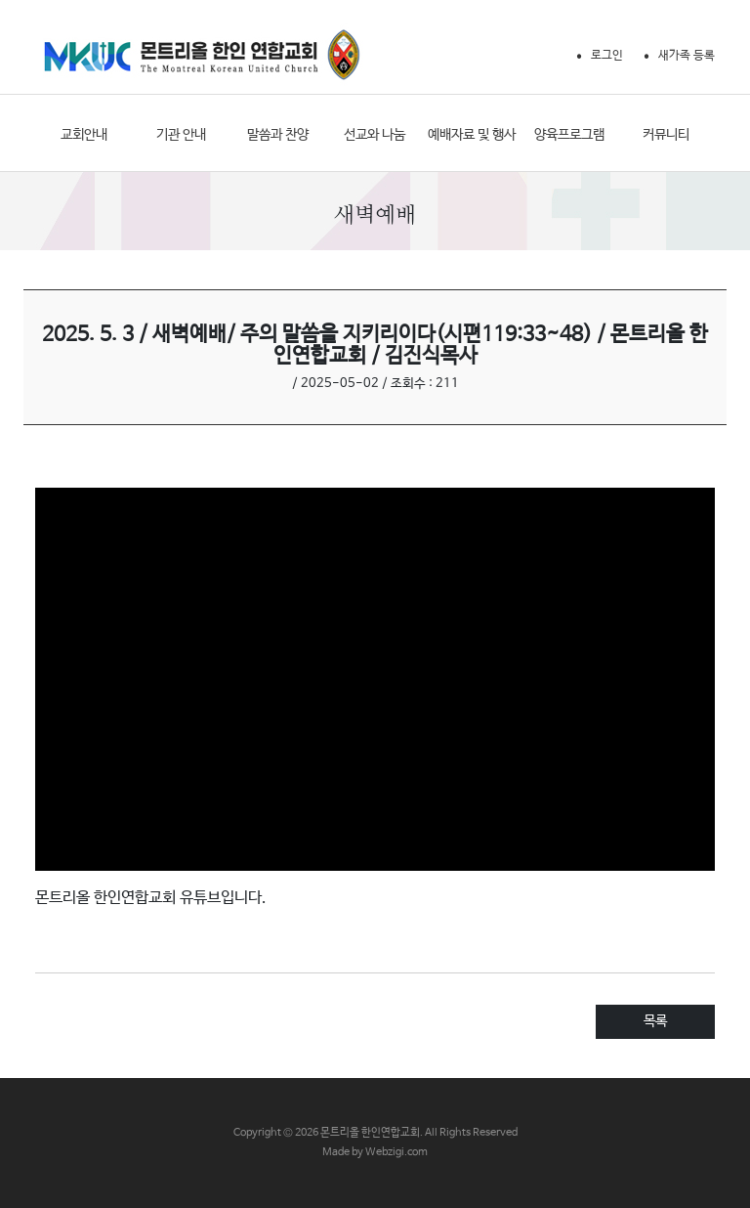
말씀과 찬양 (278, 135)
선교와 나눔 (374, 135)
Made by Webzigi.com (375, 1152)
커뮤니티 (666, 135)
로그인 (607, 56)
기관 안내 (181, 135)
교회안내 (84, 135)
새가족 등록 (686, 56)
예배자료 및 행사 (472, 135)
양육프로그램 (569, 135)
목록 (655, 1021)
